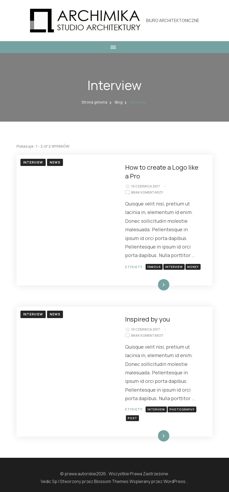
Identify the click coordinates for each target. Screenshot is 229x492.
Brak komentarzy (147, 192)
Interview (33, 162)
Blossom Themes (111, 481)
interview (174, 267)
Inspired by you (147, 319)
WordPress (174, 481)
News (55, 162)
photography (181, 409)
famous (154, 267)
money (193, 267)
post (132, 418)
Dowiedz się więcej (151, 285)
